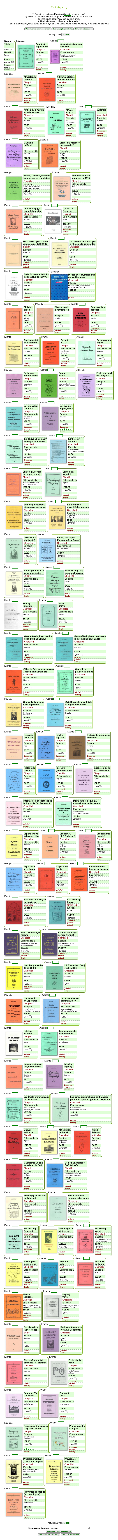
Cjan (62, 1267)
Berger (27, 1333)
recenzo (77, 657)
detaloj (38, 70)
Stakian (26, 247)
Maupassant (92, 740)
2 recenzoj (27, 262)
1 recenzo (28, 98)
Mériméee (96, 1135)
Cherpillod (40, 49)
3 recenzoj (27, 493)
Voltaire (27, 576)
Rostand (67, 214)
